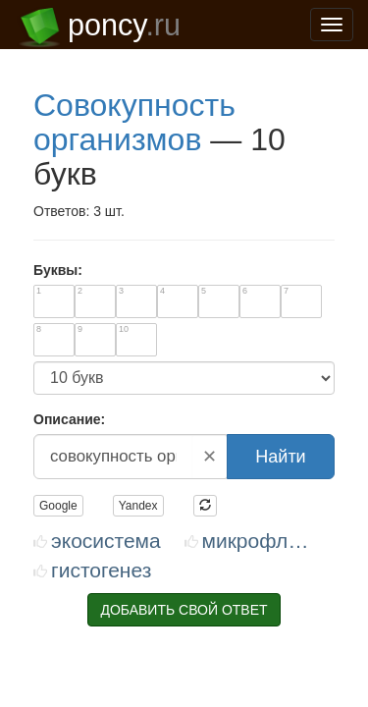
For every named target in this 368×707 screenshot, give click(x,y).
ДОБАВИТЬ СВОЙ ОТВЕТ (183, 341)
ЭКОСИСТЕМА (79, 271)
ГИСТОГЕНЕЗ (75, 301)
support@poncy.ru (140, 598)
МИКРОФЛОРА (264, 271)
